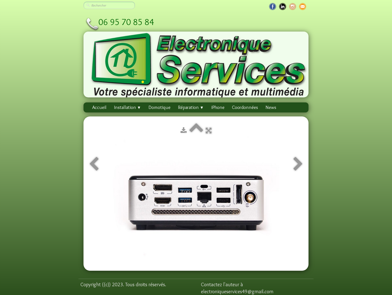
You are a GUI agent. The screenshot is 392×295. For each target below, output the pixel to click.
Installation (127, 107)
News (271, 107)
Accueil (99, 107)
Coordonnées (245, 107)
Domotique (159, 107)
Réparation (191, 107)
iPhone (217, 107)
